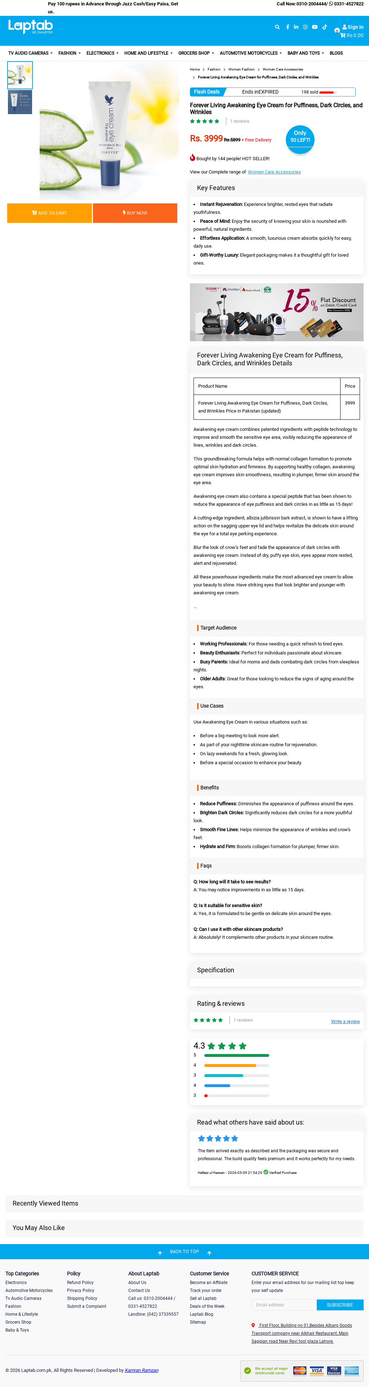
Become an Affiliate (208, 1282)
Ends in (250, 92)
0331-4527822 (346, 3)
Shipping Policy (82, 1298)
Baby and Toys (304, 53)
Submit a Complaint (86, 1306)
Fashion (67, 53)
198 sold (309, 92)
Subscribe (340, 1305)
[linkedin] (296, 27)
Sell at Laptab (203, 1298)
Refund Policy (80, 1282)
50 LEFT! (300, 140)
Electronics (100, 53)
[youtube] (315, 27)
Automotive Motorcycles (249, 53)
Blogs (336, 53)
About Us (137, 1282)
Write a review (345, 1021)
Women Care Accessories (274, 172)
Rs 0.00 (355, 35)
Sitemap (198, 1322)
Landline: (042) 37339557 (153, 1314)
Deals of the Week (207, 1306)
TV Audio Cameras (28, 53)
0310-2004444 (311, 3)
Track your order (206, 1290)
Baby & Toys (17, 1330)
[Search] (308, 1305)
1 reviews (239, 121)
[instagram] (305, 27)
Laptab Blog (201, 1314)
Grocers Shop (194, 53)
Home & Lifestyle (21, 1314)
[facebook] (287, 27)
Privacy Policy (80, 1290)
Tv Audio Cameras (23, 1298)
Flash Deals (206, 92)
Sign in (353, 27)
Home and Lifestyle (146, 53)
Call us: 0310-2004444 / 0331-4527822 (151, 1302)
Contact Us (139, 1290)
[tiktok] (325, 27)
